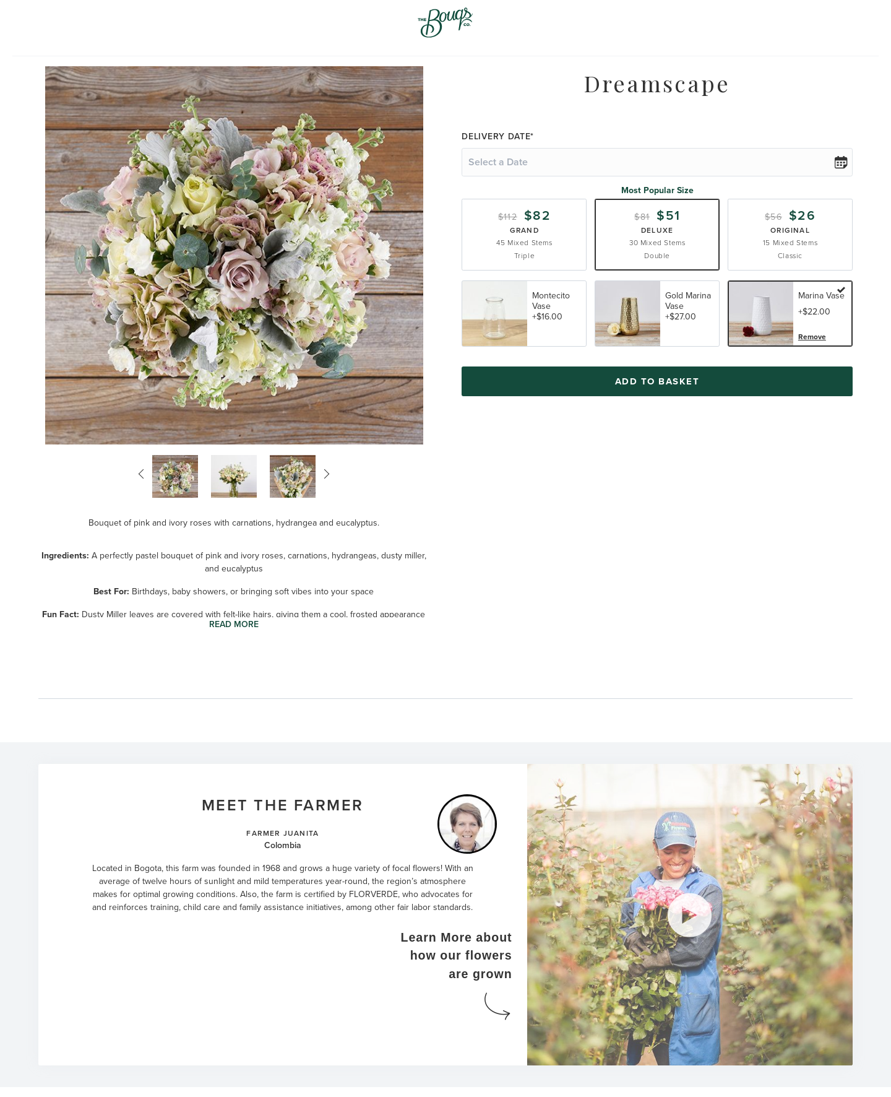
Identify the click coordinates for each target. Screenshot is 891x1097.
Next (324, 474)
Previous (143, 474)
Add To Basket (657, 381)
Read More (234, 624)
